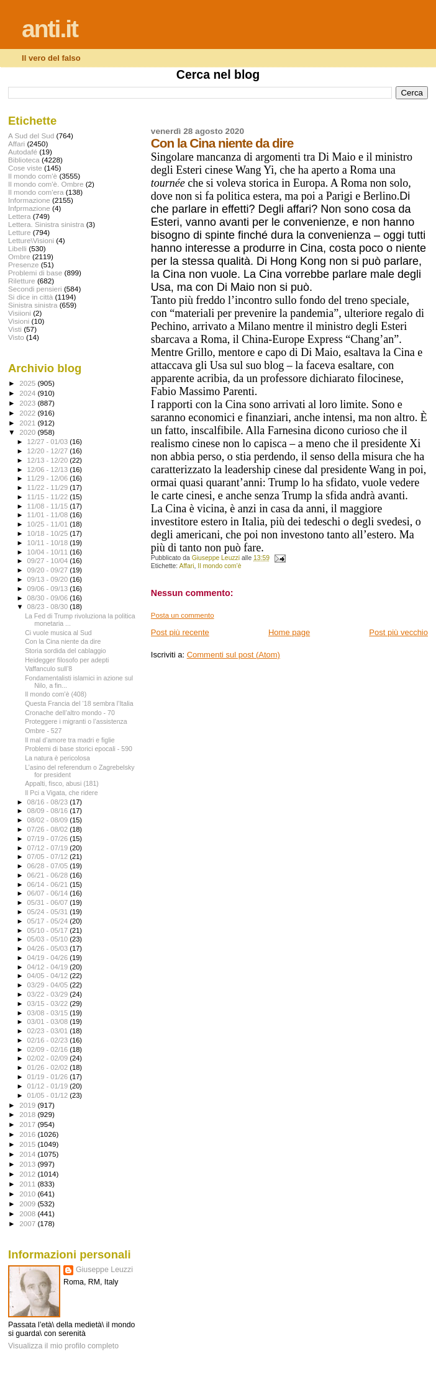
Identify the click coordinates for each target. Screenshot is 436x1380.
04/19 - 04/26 (48, 957)
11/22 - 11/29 (48, 487)
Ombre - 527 (43, 730)
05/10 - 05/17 (48, 930)
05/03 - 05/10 (48, 939)
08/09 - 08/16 (48, 810)
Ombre (19, 256)
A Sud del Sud (31, 135)
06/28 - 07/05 (48, 866)
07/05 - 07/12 (48, 856)
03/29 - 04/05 (48, 985)
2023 (28, 403)
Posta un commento (182, 615)
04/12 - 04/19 (48, 967)
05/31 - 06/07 (48, 902)
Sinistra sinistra (32, 305)
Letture (19, 232)
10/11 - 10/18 (48, 542)
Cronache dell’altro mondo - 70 (70, 712)
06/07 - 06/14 (48, 893)
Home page (289, 632)
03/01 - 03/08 (48, 1021)
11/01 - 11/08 (48, 515)
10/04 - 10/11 (48, 552)
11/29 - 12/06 (48, 478)
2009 (28, 1204)
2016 (28, 1134)
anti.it (50, 29)
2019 (28, 1105)
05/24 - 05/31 (48, 911)
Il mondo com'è (219, 566)
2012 (28, 1174)
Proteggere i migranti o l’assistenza (76, 721)
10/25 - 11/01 (48, 524)
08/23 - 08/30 (48, 606)
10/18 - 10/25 (48, 533)
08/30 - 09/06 (48, 598)
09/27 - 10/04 (48, 560)
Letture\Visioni (31, 240)
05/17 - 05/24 (48, 921)
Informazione (29, 200)
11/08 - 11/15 (48, 506)
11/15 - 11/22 (48, 497)
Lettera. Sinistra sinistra (46, 224)
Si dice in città (30, 297)
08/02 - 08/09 (48, 820)
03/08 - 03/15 (48, 1013)
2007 (28, 1223)
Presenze (23, 264)
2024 (28, 393)
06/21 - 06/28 (48, 875)
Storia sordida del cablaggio (65, 650)
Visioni (18, 321)
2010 (28, 1194)
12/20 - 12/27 (48, 451)
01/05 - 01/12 (48, 1095)
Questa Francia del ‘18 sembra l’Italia (79, 703)
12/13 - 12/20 (48, 460)
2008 (28, 1213)
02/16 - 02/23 (48, 1040)
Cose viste (25, 168)
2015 (28, 1144)
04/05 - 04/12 (48, 975)
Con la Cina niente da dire (63, 641)
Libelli (17, 248)
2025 (28, 383)
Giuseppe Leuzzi (104, 1269)
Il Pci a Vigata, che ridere (61, 792)
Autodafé (22, 152)
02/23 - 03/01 (48, 1031)
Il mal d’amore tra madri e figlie (70, 740)
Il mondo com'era (36, 192)
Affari (186, 566)
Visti (15, 329)
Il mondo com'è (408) (55, 694)
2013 (28, 1164)
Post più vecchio (398, 632)
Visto (16, 337)
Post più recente (180, 632)
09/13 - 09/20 (48, 579)
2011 (28, 1184)
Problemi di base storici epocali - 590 (78, 748)
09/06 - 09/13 (48, 588)
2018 (28, 1114)
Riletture (21, 281)
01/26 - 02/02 (48, 1067)
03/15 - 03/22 (48, 1003)
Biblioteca (24, 160)
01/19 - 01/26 (48, 1076)
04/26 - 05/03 (48, 948)
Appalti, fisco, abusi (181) (62, 783)
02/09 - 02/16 (48, 1049)
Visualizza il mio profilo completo (63, 1346)
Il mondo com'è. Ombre (45, 184)
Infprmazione (29, 208)
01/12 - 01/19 (48, 1086)
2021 (28, 423)
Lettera (19, 216)
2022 (28, 413)
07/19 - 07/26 (48, 838)
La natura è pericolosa (57, 758)
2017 (28, 1124)
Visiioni (19, 313)
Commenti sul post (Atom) (233, 654)
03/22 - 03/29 (48, 994)
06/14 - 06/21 (48, 884)
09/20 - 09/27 (48, 570)
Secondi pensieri (35, 289)
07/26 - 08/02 (48, 829)
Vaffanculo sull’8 (48, 668)
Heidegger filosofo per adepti (67, 660)
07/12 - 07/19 (48, 848)
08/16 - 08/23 (48, 802)
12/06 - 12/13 (48, 469)
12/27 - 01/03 (48, 441)
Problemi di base (35, 273)
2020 (28, 432)
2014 (28, 1154)
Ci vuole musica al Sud (58, 632)
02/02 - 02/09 (48, 1058)
